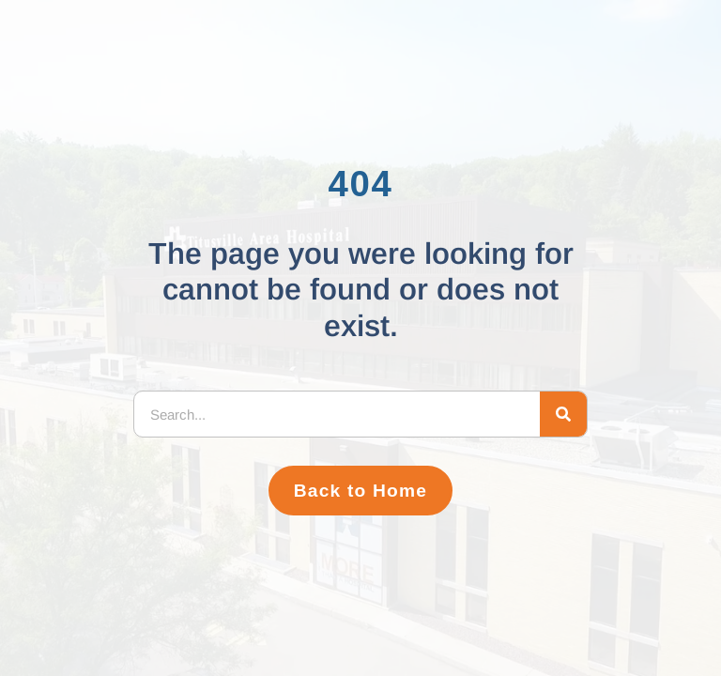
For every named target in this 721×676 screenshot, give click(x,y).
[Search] (563, 414)
